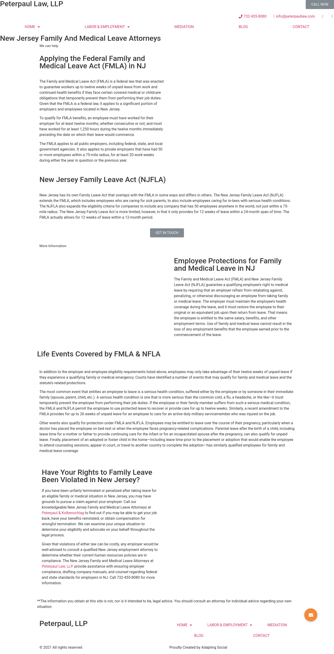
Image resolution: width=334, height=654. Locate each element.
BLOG (243, 27)
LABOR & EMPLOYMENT (107, 27)
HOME (32, 27)
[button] (320, 4)
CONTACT (301, 27)
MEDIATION (184, 27)
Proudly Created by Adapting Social (198, 647)
